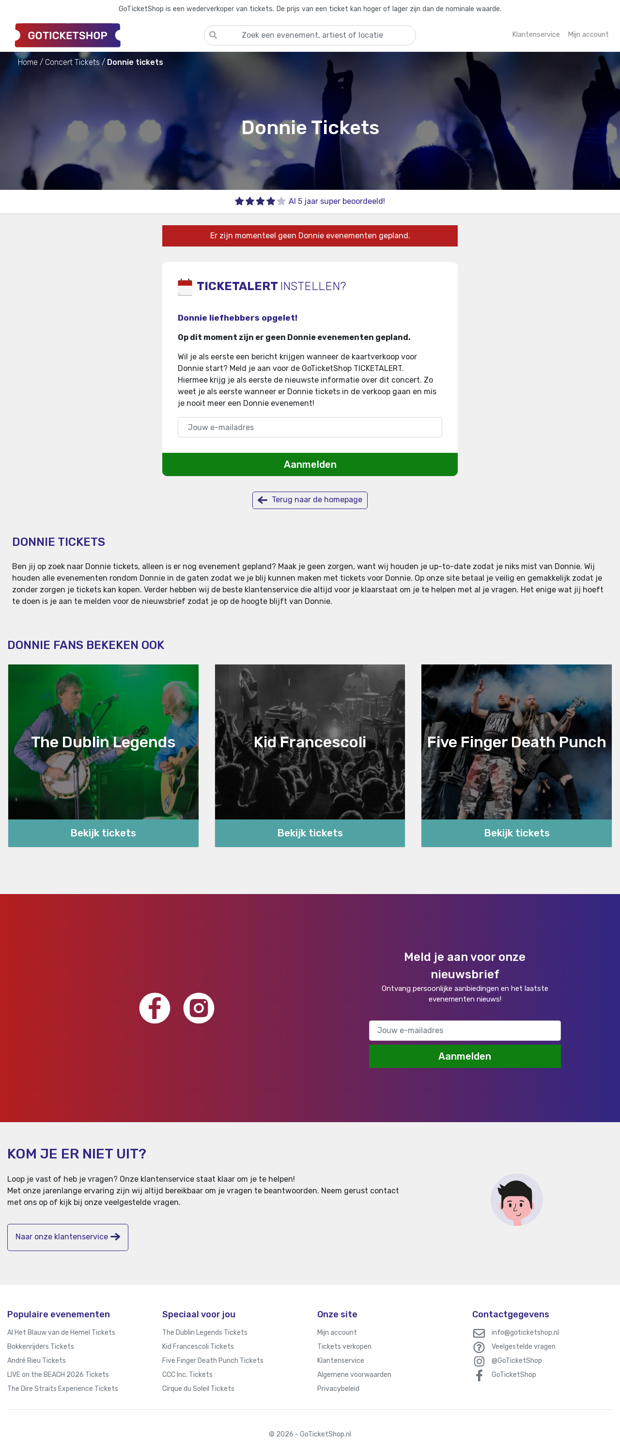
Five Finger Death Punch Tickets (213, 1361)
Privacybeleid (338, 1389)
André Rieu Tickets (36, 1361)
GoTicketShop (514, 1375)
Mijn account (337, 1332)
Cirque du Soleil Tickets (198, 1389)
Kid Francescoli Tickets (198, 1347)
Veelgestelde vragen (524, 1347)
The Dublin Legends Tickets (205, 1332)
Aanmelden (310, 464)
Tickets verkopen (344, 1347)
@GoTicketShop (517, 1361)
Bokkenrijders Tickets (40, 1347)
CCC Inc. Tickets (187, 1375)
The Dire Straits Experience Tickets (62, 1389)
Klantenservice (340, 1361)
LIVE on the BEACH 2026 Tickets (58, 1375)
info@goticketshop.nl (525, 1332)
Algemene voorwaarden (354, 1375)
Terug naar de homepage (310, 500)
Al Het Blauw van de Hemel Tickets (61, 1332)
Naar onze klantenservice (68, 1237)
